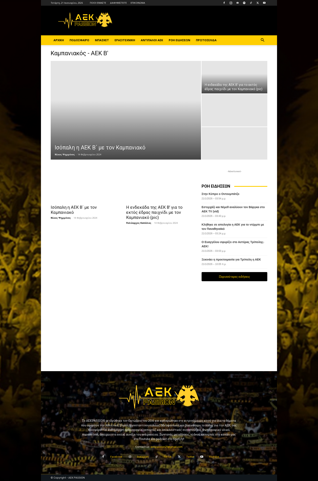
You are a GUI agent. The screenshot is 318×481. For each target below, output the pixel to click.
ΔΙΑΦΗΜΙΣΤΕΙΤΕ (118, 2)
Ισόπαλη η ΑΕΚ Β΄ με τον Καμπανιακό (74, 210)
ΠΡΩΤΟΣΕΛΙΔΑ (206, 40)
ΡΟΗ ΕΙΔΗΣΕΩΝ (179, 40)
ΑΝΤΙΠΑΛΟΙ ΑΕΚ (152, 40)
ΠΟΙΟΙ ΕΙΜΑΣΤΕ (98, 2)
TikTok (168, 456)
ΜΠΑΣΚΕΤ (102, 40)
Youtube (214, 456)
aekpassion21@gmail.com (166, 446)
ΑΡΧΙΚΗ (59, 40)
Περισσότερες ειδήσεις (234, 277)
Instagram (143, 456)
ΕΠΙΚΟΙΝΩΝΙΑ (138, 2)
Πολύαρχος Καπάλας (138, 222)
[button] (262, 40)
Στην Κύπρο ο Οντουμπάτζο (220, 194)
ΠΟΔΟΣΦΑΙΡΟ (79, 40)
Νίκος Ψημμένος (65, 154)
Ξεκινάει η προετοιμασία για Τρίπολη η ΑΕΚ (231, 259)
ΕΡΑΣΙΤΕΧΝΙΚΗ (125, 40)
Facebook (116, 456)
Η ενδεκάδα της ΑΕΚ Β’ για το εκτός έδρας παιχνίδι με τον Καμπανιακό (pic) (154, 212)
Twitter (190, 456)
